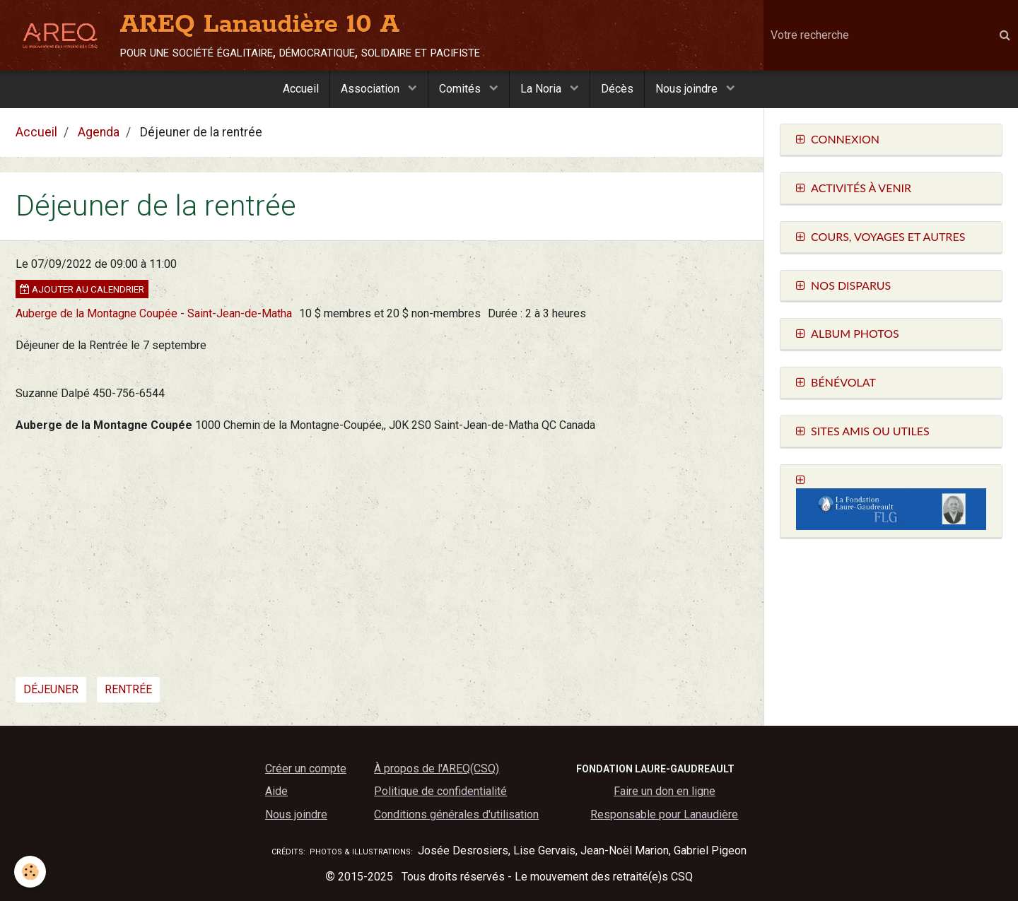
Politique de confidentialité (440, 791)
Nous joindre (687, 88)
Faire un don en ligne (664, 791)
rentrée (128, 689)
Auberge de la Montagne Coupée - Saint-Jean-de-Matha (154, 313)
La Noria (542, 88)
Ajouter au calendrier (82, 289)
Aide (276, 791)
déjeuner (50, 689)
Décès (617, 88)
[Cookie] (30, 872)
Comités (461, 88)
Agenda (98, 132)
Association (371, 88)
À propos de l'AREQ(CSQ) (436, 768)
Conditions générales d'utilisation (456, 814)
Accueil (301, 88)
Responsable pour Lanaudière (664, 814)
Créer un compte (305, 768)
